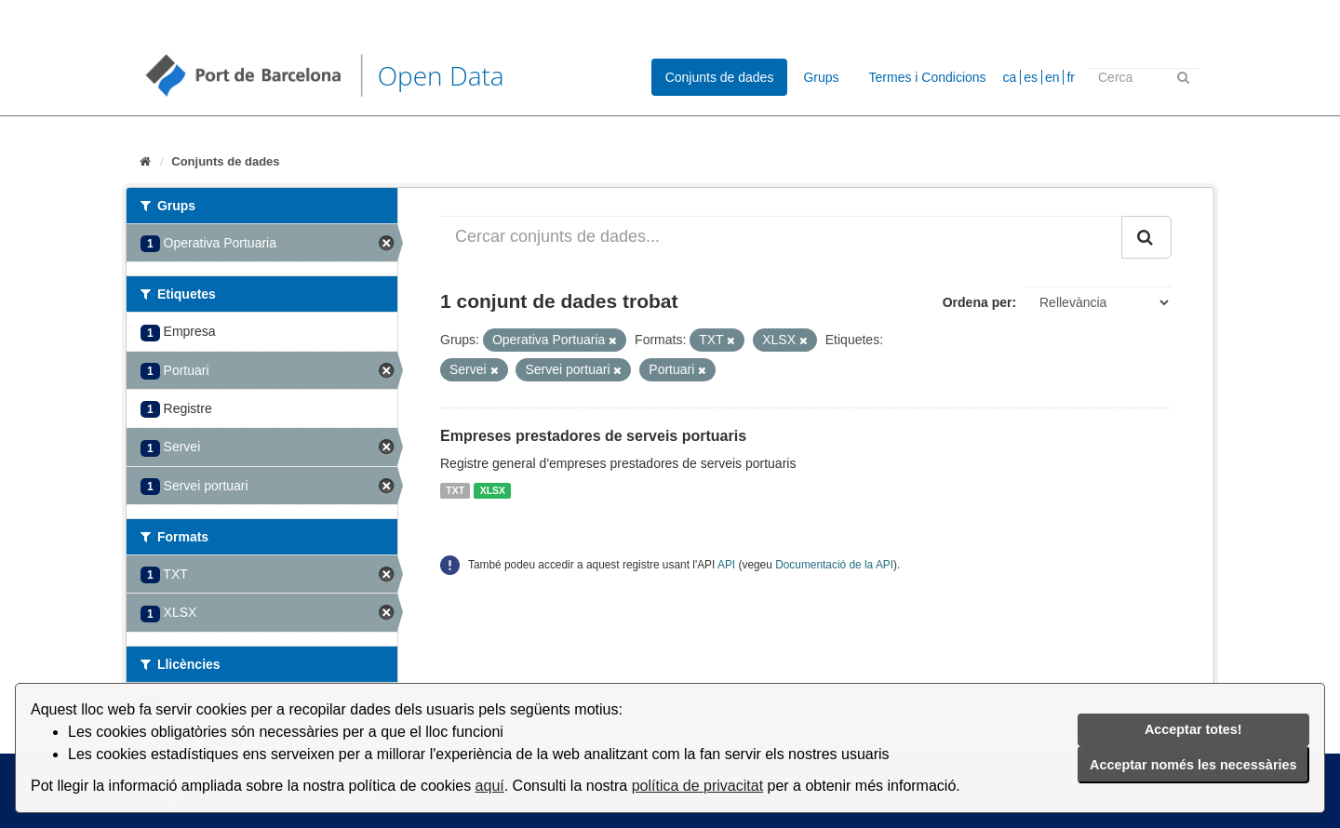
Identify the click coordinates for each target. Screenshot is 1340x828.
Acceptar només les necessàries (1193, 764)
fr (1070, 77)
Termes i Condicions (927, 77)
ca (1010, 77)
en (1052, 77)
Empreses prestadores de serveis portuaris (593, 436)
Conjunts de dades (719, 77)
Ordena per (977, 302)
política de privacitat (697, 786)
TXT (455, 490)
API (726, 564)
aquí (490, 786)
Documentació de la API (834, 564)
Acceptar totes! (1193, 729)
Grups (820, 77)
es (1031, 77)
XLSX (492, 490)
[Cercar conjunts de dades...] (781, 237)
